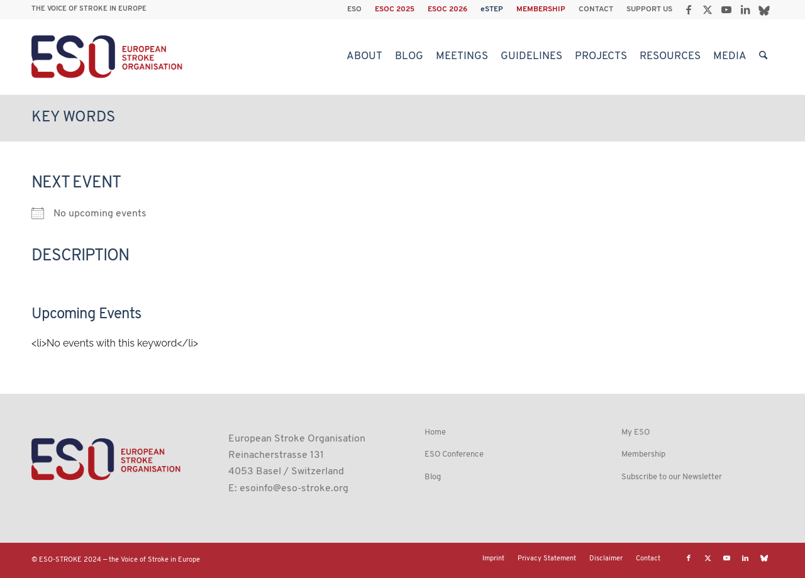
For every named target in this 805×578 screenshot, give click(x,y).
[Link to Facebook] (688, 9)
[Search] (763, 56)
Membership (643, 454)
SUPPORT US (649, 9)
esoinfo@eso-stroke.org (294, 489)
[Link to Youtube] (726, 9)
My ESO (635, 432)
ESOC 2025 (394, 9)
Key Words (73, 117)
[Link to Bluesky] (764, 9)
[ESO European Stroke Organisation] (108, 56)
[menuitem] (355, 9)
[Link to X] (707, 9)
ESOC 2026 (447, 9)
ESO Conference (454, 454)
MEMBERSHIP (540, 9)
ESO (354, 9)
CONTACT (596, 9)
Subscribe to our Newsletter (671, 477)
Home (435, 432)
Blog (433, 477)
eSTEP (491, 9)
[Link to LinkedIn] (745, 9)
